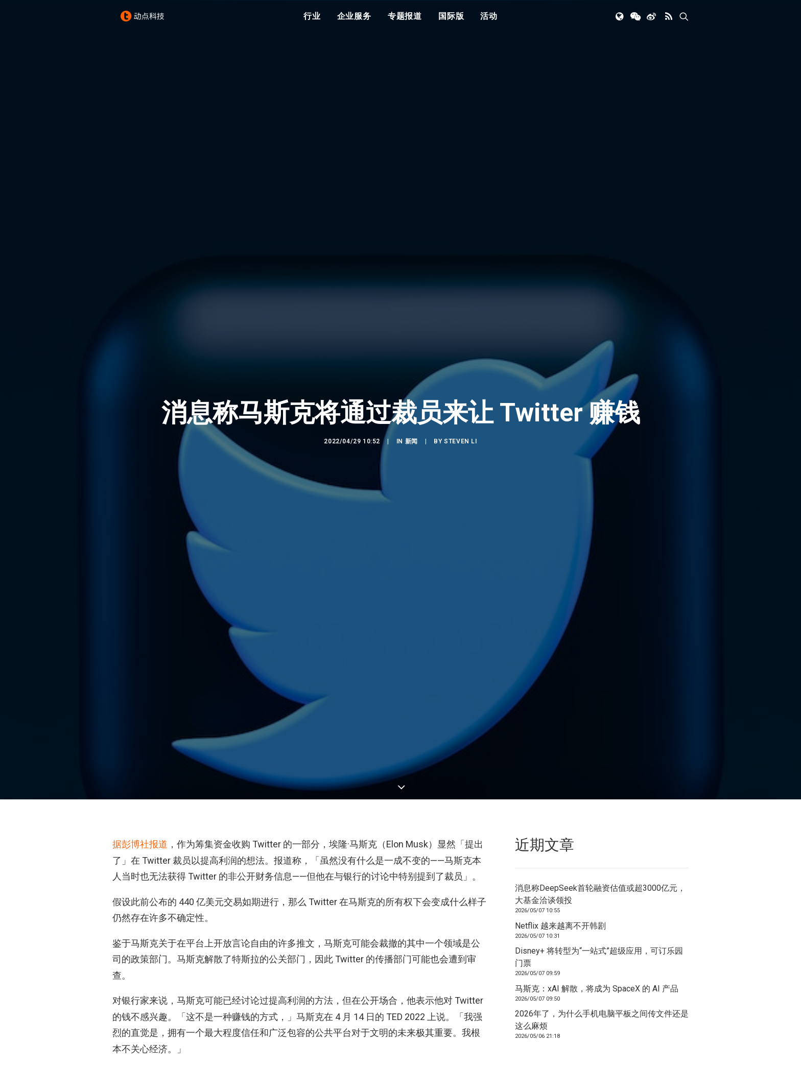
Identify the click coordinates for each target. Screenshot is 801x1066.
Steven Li (460, 398)
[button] (620, 22)
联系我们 (654, 1033)
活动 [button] (489, 22)
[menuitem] (312, 22)
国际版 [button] (451, 22)
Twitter (129, 1014)
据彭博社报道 (140, 758)
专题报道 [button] (405, 22)
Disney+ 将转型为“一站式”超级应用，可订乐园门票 (599, 871)
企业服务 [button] (354, 22)
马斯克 (188, 1014)
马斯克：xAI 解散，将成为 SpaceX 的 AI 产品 (596, 903)
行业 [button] (312, 22)
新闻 (411, 398)
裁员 (160, 1014)
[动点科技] (145, 22)
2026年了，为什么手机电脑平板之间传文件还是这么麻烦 (602, 934)
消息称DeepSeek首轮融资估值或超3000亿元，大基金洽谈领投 (600, 808)
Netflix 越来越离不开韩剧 (560, 840)
